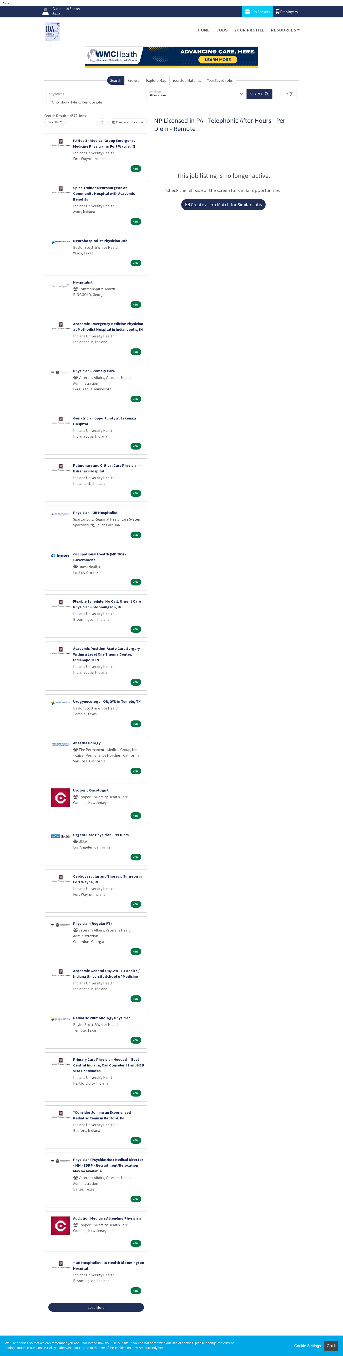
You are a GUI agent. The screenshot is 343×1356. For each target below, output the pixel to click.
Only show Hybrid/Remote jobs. (77, 102)
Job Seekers (257, 12)
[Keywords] (96, 94)
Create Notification (127, 122)
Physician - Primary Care (94, 370)
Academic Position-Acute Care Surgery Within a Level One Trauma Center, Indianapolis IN (106, 654)
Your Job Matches (187, 80)
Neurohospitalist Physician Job (100, 240)
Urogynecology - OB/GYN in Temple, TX (107, 701)
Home (204, 30)
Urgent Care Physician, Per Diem (101, 834)
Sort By (53, 122)
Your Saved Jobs (220, 80)
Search (115, 80)
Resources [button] (283, 30)
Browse (133, 80)
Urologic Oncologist (91, 790)
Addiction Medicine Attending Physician (107, 1218)
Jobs (222, 30)
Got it (331, 1346)
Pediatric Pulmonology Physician (102, 1017)
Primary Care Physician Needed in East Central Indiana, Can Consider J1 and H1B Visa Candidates (108, 1065)
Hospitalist (83, 282)
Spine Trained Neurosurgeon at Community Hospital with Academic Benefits (104, 193)
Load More (96, 1307)
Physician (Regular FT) (92, 923)
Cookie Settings (307, 1346)
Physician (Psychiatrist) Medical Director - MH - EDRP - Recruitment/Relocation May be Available (108, 1165)
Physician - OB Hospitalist (95, 512)
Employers (287, 12)
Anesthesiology (87, 742)
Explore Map (156, 80)
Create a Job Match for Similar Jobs (223, 204)
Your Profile (249, 30)
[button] (284, 94)
